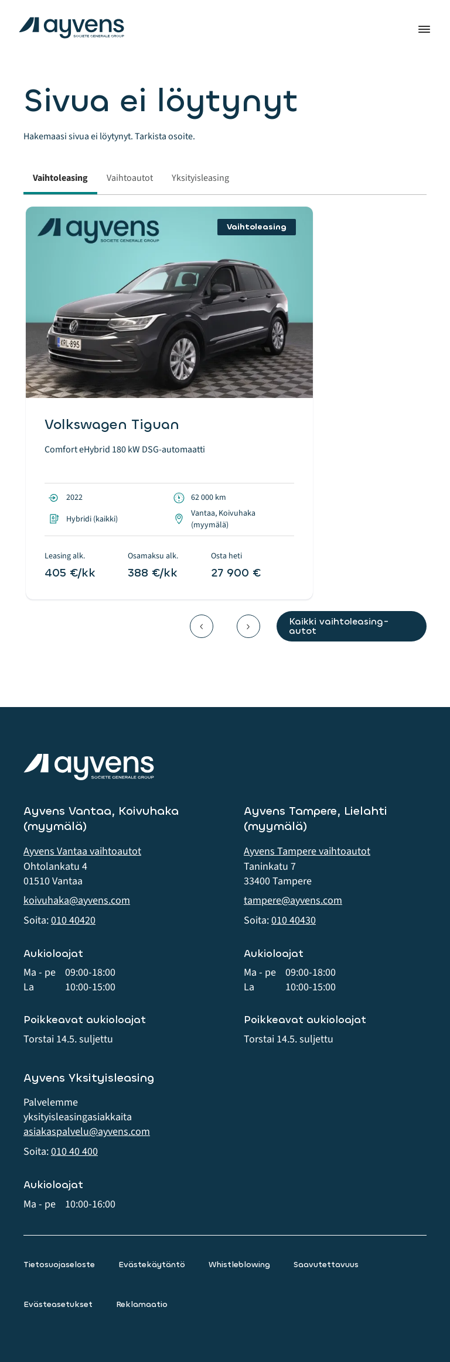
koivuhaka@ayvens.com (76, 900)
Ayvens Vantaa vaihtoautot (82, 851)
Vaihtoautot (130, 177)
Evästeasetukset (58, 1304)
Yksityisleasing (200, 177)
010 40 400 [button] (74, 1151)
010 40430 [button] (293, 920)
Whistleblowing (239, 1264)
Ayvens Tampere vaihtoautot (307, 851)
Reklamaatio (142, 1304)
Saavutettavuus (326, 1264)
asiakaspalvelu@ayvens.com (86, 1131)
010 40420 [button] (73, 920)
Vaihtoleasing (60, 177)
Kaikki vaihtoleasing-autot (339, 626)
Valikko (424, 29)
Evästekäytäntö (151, 1264)
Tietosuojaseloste (59, 1264)
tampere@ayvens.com (293, 900)
